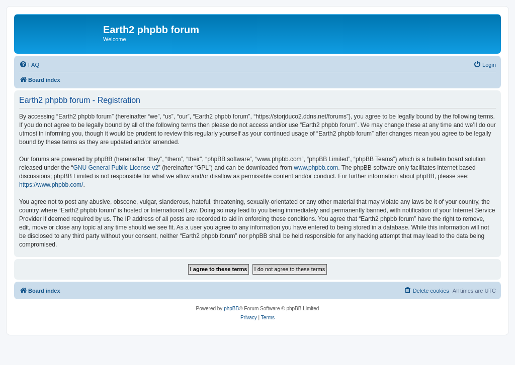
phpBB (231, 308)
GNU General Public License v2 (115, 167)
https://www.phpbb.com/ (51, 184)
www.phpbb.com (316, 167)
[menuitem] (29, 65)
